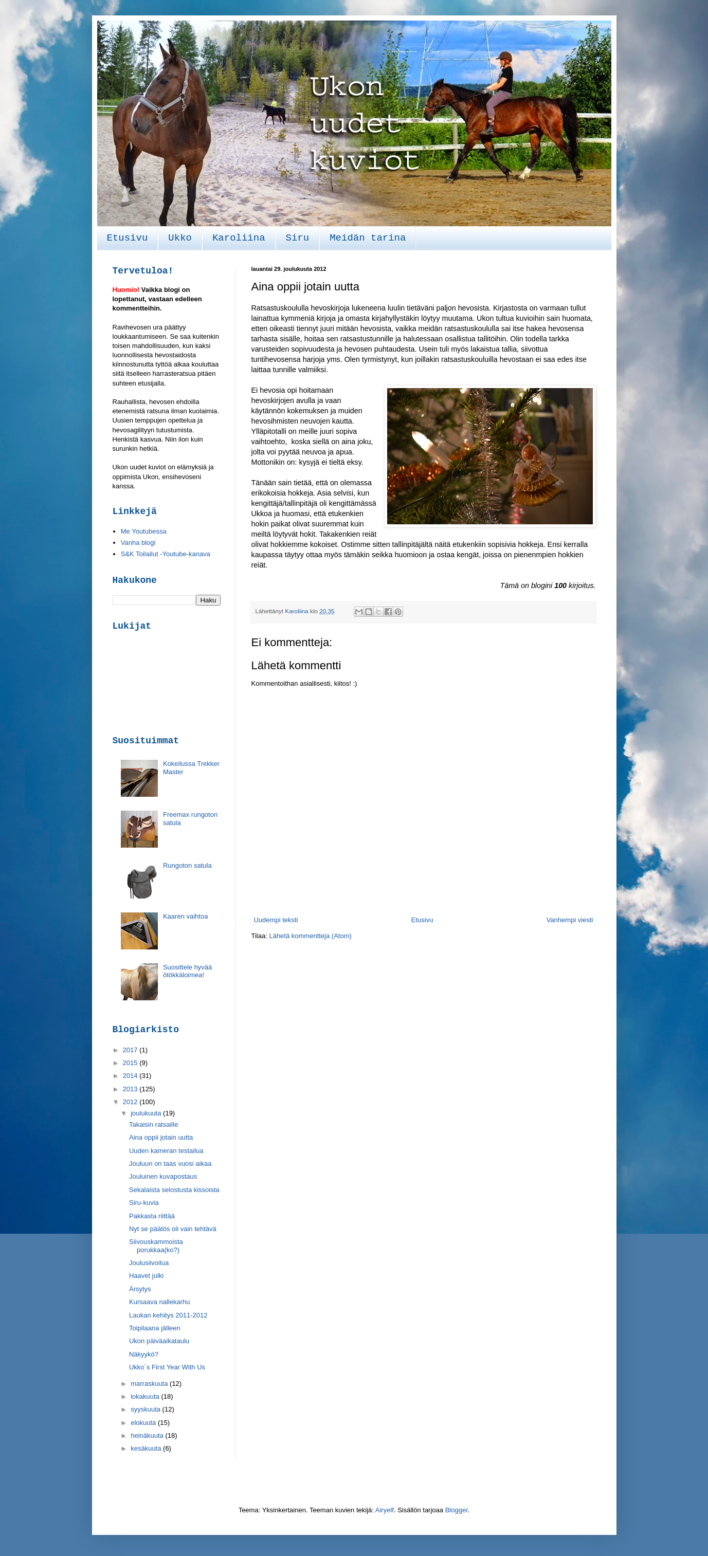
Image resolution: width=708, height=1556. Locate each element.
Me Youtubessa (144, 531)
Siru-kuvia (144, 1202)
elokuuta (144, 1422)
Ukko (180, 238)
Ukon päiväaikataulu (159, 1341)
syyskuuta (146, 1409)
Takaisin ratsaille (153, 1124)
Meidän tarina (368, 238)
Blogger (456, 1510)
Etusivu (127, 238)
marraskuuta (150, 1383)
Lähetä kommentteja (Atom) (310, 936)
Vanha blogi (138, 542)
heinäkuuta (148, 1435)
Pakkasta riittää (152, 1216)
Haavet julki (146, 1275)
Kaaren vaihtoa (185, 916)
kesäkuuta (147, 1448)
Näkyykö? (143, 1354)
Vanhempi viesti (570, 920)
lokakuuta (146, 1396)
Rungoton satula (187, 865)
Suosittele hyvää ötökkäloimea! (187, 971)
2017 (131, 1050)
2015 (131, 1063)
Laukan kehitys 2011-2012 (168, 1315)
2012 (131, 1102)
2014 (131, 1075)
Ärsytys (140, 1289)
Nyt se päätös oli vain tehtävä (172, 1229)
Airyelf (384, 1510)
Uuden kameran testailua (166, 1151)
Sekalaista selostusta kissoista (174, 1190)
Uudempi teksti (276, 920)
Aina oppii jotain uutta (161, 1137)
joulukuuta (147, 1113)
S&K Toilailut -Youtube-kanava (165, 554)
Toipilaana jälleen (154, 1328)
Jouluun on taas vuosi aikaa (170, 1163)
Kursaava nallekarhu (159, 1302)
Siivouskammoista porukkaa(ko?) (156, 1246)
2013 (131, 1089)
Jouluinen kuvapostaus (163, 1176)
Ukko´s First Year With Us (167, 1367)
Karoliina (238, 238)
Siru (298, 238)
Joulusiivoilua (149, 1263)
